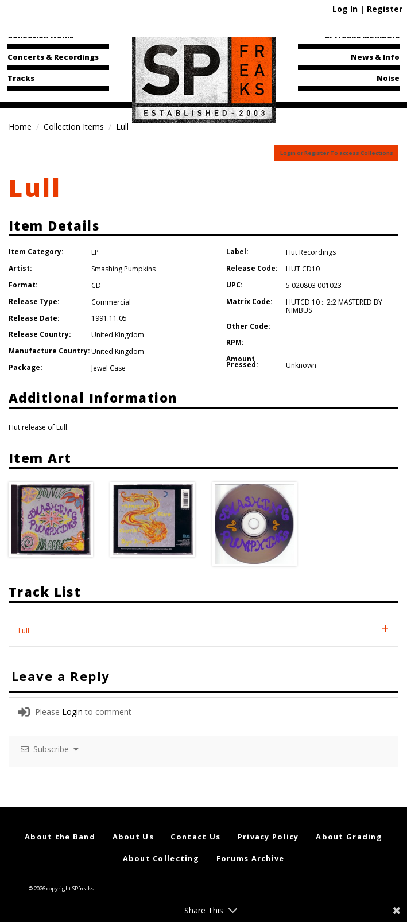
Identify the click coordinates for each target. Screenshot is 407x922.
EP (95, 252)
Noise (388, 78)
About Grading (349, 836)
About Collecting (161, 858)
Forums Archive (250, 858)
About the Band (60, 836)
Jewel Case (108, 368)
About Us (133, 836)
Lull (35, 187)
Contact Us (195, 836)
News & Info (375, 57)
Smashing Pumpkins (123, 269)
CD (96, 285)
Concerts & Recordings (53, 57)
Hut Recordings (311, 252)
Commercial (111, 302)
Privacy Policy (268, 836)
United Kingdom (117, 335)
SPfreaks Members (362, 35)
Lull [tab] (23, 631)
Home (20, 126)
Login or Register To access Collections (336, 153)
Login (72, 711)
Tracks (20, 78)
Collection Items (40, 35)
